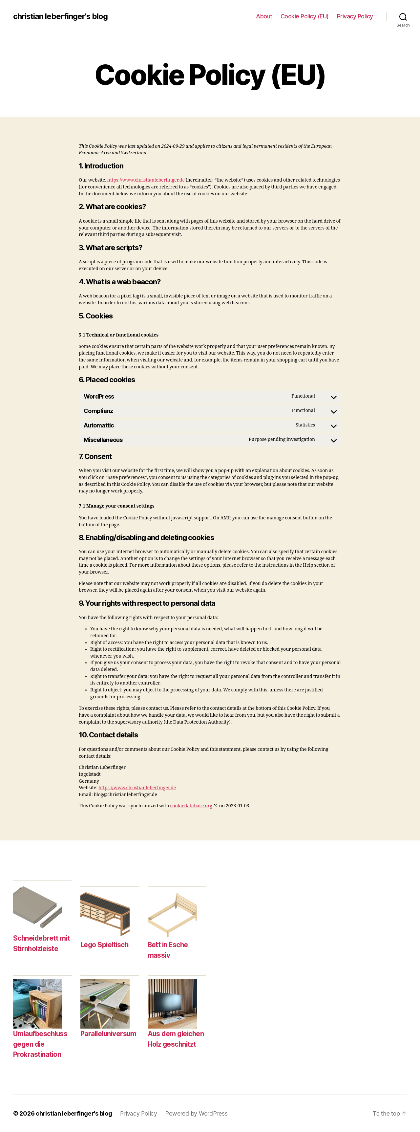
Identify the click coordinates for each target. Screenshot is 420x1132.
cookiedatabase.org (191, 806)
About (264, 16)
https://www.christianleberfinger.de (146, 180)
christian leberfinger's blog (60, 16)
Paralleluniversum (109, 1034)
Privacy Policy (355, 16)
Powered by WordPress (196, 1113)
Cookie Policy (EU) (305, 16)
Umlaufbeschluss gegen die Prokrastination (41, 1044)
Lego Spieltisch (105, 945)
